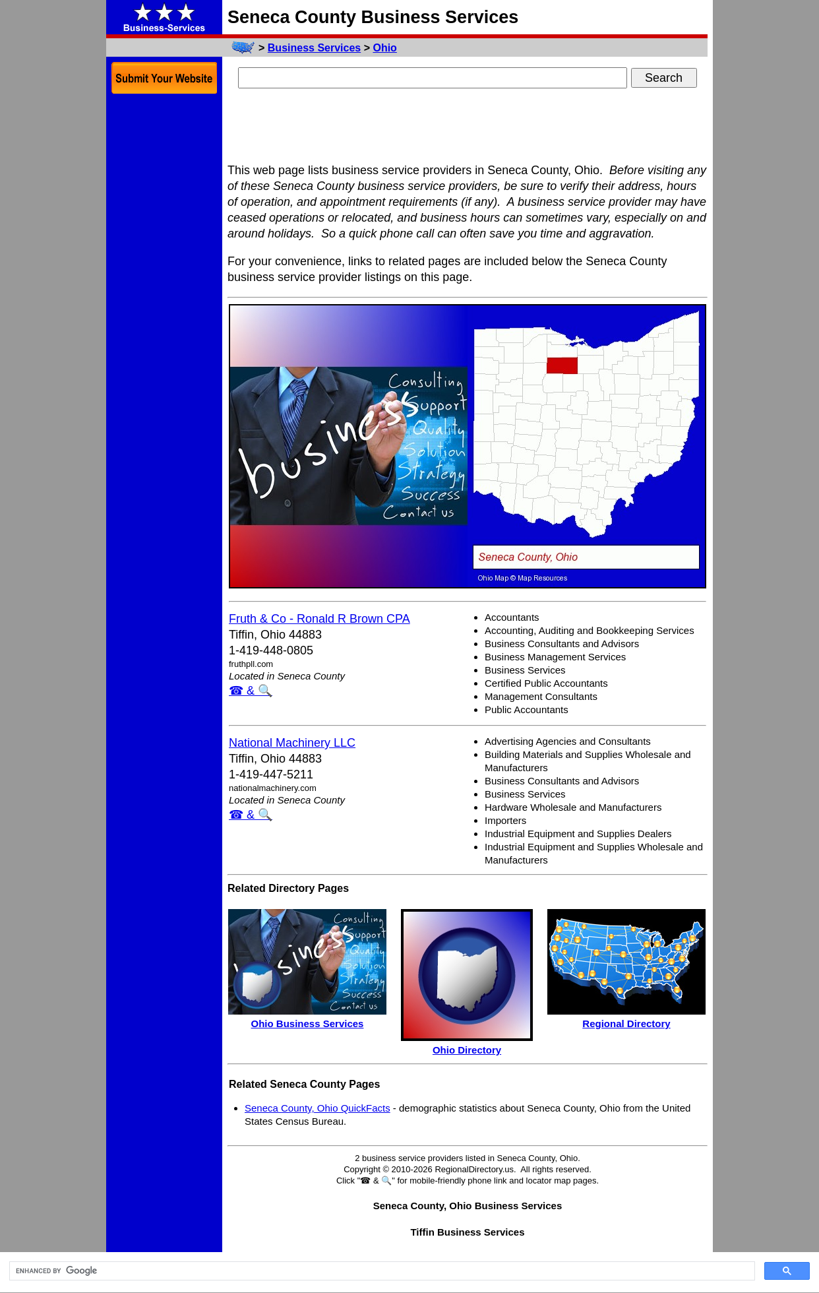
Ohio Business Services (307, 1023)
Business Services (314, 47)
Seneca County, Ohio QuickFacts (317, 1108)
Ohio (384, 47)
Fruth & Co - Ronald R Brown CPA (319, 618)
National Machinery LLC (292, 742)
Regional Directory (626, 1023)
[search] (381, 1271)
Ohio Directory (467, 1050)
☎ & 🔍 (250, 690)
